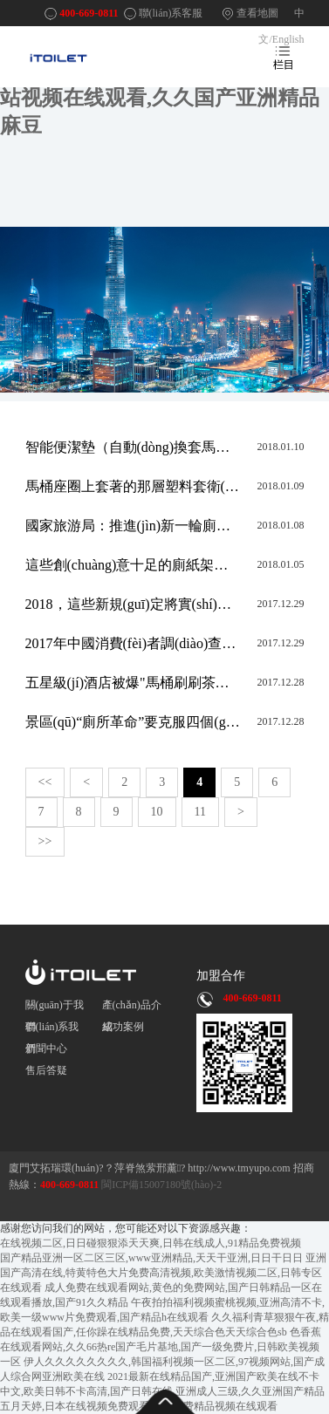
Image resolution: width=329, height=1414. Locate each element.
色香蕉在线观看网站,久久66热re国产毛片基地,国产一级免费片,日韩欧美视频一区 (160, 1347)
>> (45, 841)
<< (45, 782)
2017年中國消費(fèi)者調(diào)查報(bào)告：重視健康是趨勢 (132, 643)
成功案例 (123, 1027)
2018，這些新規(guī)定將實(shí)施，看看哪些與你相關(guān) (132, 604)
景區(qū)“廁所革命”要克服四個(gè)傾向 (132, 721)
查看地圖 (257, 13)
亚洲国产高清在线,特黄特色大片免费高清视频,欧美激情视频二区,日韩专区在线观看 (163, 1273)
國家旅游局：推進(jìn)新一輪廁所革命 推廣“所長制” (132, 525)
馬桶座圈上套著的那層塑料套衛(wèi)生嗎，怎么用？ (132, 486)
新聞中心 (46, 1048)
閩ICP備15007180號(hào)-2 (160, 1184)
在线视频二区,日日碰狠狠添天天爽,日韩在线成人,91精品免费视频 (150, 1243)
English (288, 39)
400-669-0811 (88, 13)
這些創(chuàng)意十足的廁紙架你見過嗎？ (132, 564)
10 (157, 811)
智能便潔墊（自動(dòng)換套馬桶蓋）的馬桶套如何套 (132, 447)
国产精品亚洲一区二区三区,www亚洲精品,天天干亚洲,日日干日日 (151, 1258)
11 (200, 811)
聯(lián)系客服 (171, 13)
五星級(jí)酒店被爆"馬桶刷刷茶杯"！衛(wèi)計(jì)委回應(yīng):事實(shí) (132, 682)
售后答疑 (46, 1070)
